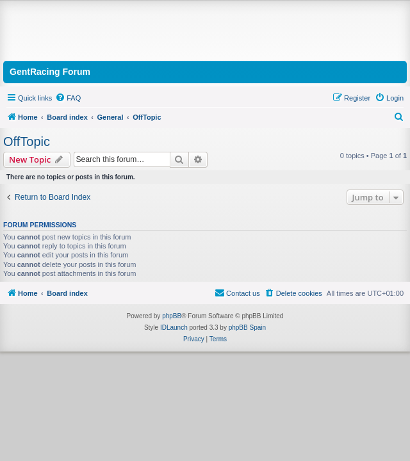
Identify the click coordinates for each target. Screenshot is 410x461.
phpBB (171, 315)
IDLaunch (174, 327)
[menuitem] (68, 98)
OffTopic (26, 141)
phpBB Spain (247, 327)
